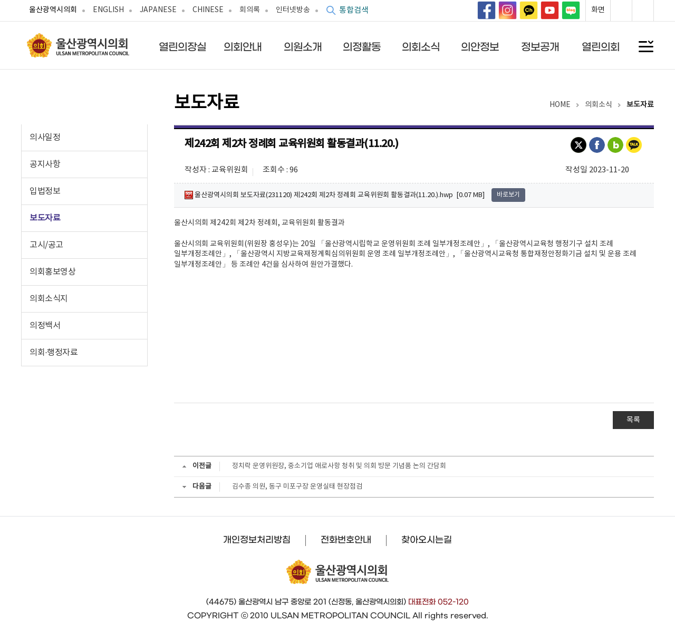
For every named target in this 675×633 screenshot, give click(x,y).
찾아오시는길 (426, 539)
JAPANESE (158, 10)
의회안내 (243, 47)
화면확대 (621, 10)
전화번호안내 (346, 539)
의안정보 (480, 47)
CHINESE (208, 10)
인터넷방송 (293, 10)
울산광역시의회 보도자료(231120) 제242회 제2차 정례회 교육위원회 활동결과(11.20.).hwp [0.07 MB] (335, 195)
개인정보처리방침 (257, 539)
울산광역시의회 (53, 10)
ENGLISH (108, 10)
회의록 (249, 10)
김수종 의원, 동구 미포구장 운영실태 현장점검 (297, 487)
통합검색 (354, 10)
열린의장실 (182, 47)
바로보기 (508, 194)
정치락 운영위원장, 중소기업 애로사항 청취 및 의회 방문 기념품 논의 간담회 (339, 466)
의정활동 (362, 47)
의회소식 (421, 47)
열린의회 (601, 47)
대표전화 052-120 (438, 602)
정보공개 (540, 47)
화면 (598, 10)
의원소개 (303, 47)
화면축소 (642, 10)
